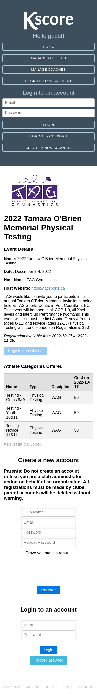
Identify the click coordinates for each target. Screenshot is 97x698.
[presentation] (48, 568)
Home (48, 46)
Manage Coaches (48, 69)
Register (48, 590)
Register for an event (48, 81)
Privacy (66, 687)
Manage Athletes (48, 58)
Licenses (85, 687)
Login (48, 125)
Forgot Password (48, 136)
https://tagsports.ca (48, 288)
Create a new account (49, 148)
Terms (50, 687)
